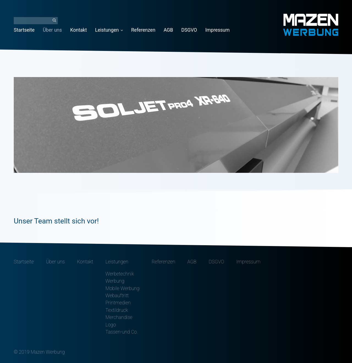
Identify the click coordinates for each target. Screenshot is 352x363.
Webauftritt (117, 295)
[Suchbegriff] (36, 20)
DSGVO (189, 30)
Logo (110, 324)
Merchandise (118, 317)
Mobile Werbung (122, 288)
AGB (168, 30)
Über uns (52, 30)
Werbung (114, 281)
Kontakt (78, 30)
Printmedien (118, 302)
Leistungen (109, 30)
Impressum (217, 30)
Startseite (24, 30)
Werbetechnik (119, 274)
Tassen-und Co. (121, 332)
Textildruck (116, 310)
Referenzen (143, 30)
